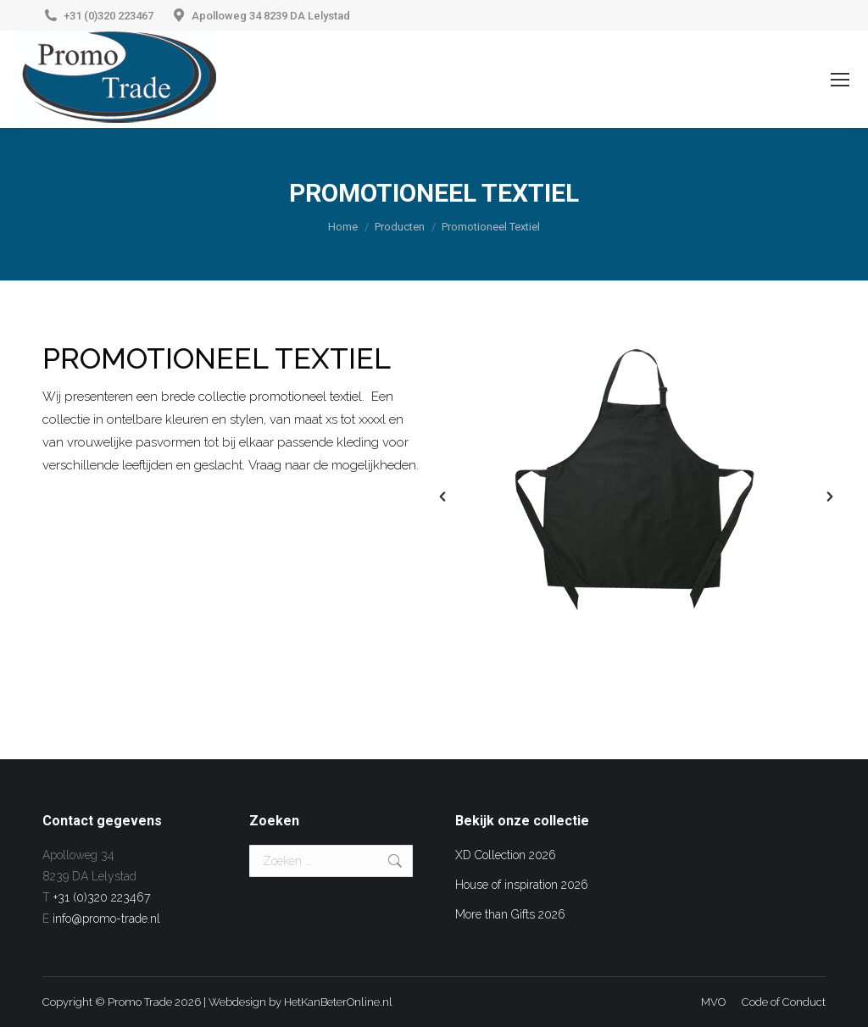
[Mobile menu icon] (840, 80)
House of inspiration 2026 (521, 884)
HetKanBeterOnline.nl (338, 1002)
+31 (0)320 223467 (108, 15)
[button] (442, 496)
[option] (636, 475)
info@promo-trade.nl (106, 918)
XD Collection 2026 (505, 855)
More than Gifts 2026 (510, 914)
